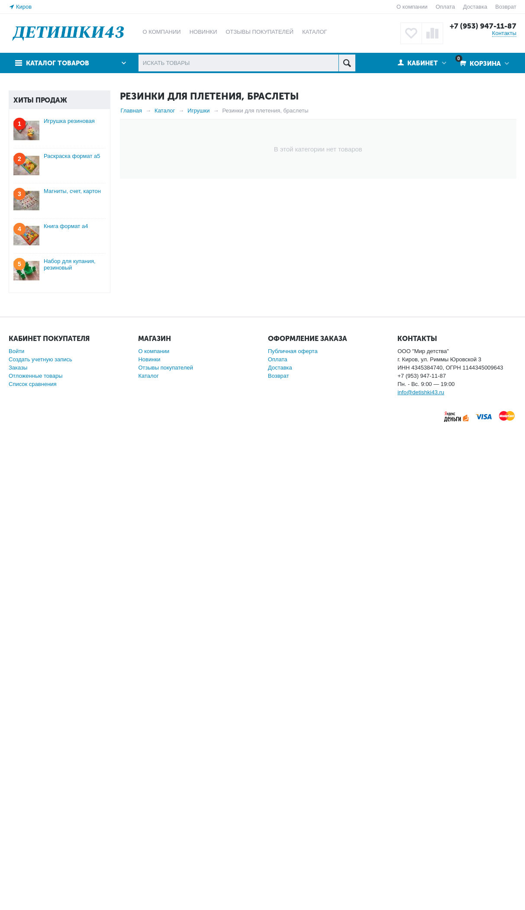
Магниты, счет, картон (72, 673)
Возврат (505, 6)
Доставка (475, 6)
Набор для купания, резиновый (70, 746)
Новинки (149, 842)
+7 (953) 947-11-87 (483, 26)
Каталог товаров (57, 63)
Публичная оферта (293, 833)
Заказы (18, 850)
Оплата (445, 6)
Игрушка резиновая (69, 603)
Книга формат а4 (66, 708)
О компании (412, 6)
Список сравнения (33, 866)
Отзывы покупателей (165, 850)
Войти (16, 833)
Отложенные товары (36, 858)
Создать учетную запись (40, 842)
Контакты (504, 33)
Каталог (148, 858)
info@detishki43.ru (420, 874)
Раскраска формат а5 (72, 638)
